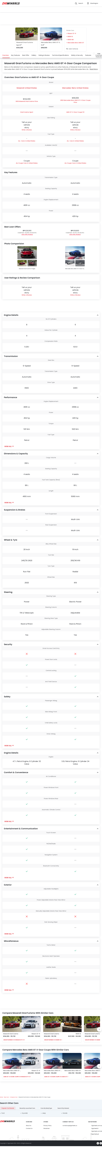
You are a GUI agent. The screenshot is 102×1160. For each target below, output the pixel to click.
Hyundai (25, 1113)
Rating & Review (44, 55)
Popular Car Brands (8, 1108)
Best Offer (25, 55)
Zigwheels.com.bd (96, 1131)
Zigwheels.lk (94, 1128)
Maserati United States (27, 88)
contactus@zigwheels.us (70, 1125)
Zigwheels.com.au (96, 1125)
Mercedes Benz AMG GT (76, 43)
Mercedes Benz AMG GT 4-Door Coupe (51, 42)
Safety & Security (77, 55)
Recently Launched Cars (27, 1108)
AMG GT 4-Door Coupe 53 (75, 112)
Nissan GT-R (72, 33)
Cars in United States (28, 141)
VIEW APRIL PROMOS (27, 234)
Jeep (44, 1113)
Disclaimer (46, 1128)
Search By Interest (63, 1108)
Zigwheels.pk (95, 1134)
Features (88, 55)
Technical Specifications (60, 55)
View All (8, 446)
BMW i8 (70, 37)
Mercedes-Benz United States (75, 88)
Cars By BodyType (46, 1108)
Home (1, 1097)
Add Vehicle (72, 49)
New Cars (6, 1097)
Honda (65, 1113)
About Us (28, 1125)
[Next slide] (99, 1029)
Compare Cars (13, 1097)
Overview (5, 55)
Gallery (33, 55)
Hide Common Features (98, 55)
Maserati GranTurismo (24, 42)
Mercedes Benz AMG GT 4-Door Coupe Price (77, 101)
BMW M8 (71, 40)
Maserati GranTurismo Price (28, 101)
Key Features (15, 55)
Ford (2, 1113)
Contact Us (29, 1128)
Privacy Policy (47, 1125)
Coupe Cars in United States (28, 163)
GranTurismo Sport (26, 112)
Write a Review (27, 130)
